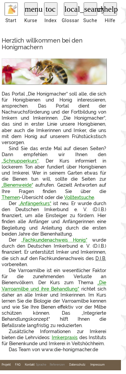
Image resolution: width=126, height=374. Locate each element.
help (110, 9)
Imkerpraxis (65, 337)
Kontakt (30, 364)
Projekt (6, 364)
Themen (11, 197)
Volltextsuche (79, 197)
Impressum (97, 364)
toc (50, 9)
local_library (71, 9)
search (90, 9)
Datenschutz (77, 364)
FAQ (17, 364)
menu (31, 9)
